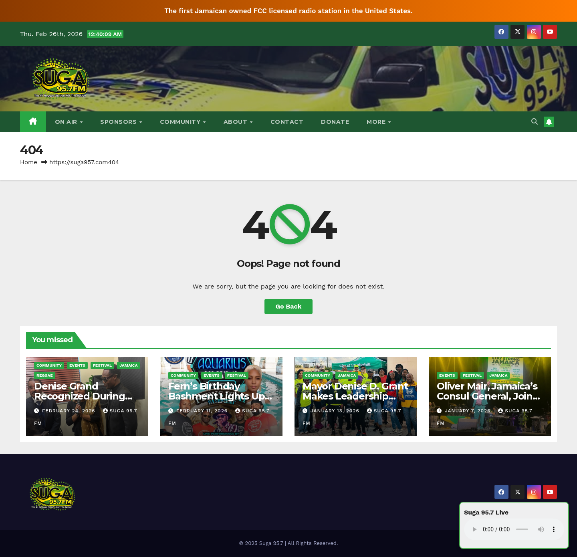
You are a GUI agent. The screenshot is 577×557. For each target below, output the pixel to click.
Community (181, 121)
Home (28, 162)
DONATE (335, 121)
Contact (287, 121)
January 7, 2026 (468, 411)
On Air (67, 121)
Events (77, 365)
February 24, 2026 (69, 411)
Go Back (289, 306)
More (377, 121)
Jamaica (128, 365)
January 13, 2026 (336, 411)
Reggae (44, 375)
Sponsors (119, 121)
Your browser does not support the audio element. (514, 529)
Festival (102, 365)
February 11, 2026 (203, 411)
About (236, 121)
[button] (534, 121)
